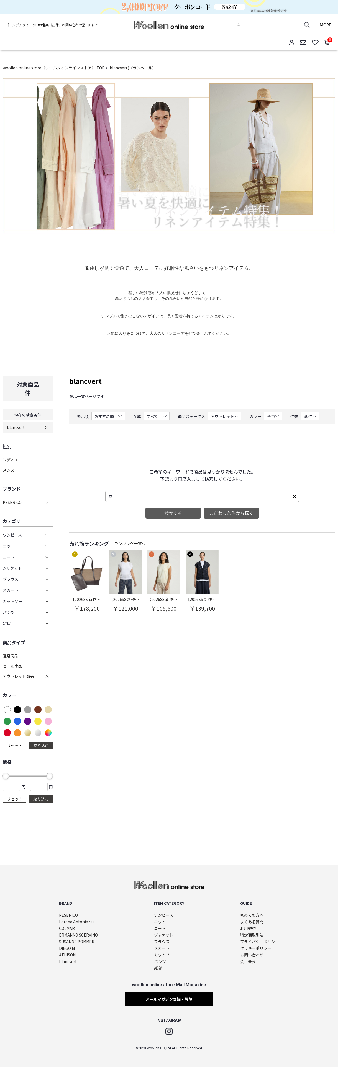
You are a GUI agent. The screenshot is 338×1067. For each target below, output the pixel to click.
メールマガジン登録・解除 (169, 999)
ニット (160, 921)
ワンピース (163, 915)
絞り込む (41, 745)
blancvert (16, 427)
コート (160, 928)
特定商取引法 (251, 935)
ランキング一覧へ (129, 543)
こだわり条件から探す (231, 513)
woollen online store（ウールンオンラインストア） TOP (53, 67)
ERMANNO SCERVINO (78, 935)
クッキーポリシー (255, 948)
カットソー (163, 955)
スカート (162, 948)
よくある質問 (251, 921)
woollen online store (169, 25)
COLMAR (67, 928)
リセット (14, 745)
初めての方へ (251, 915)
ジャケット (163, 935)
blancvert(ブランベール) (131, 67)
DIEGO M (67, 948)
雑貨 (158, 968)
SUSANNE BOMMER (76, 941)
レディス (10, 459)
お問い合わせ (251, 955)
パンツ (160, 961)
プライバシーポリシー (259, 941)
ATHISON (67, 955)
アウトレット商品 (18, 676)
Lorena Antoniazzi (76, 921)
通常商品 (10, 655)
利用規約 (248, 928)
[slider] (5, 776)
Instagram (169, 1031)
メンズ (8, 470)
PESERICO (12, 502)
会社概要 (248, 961)
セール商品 (12, 666)
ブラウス (162, 941)
